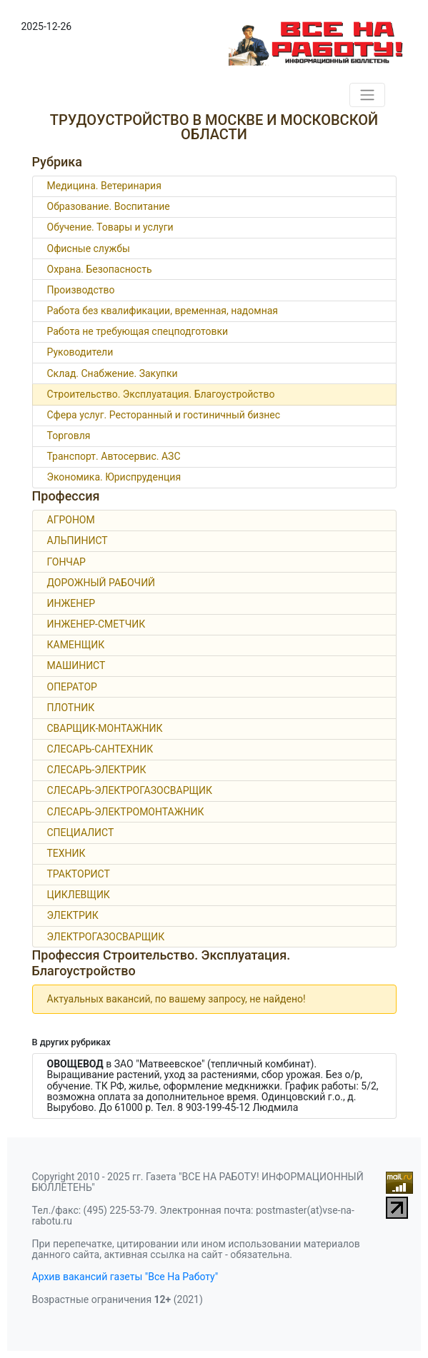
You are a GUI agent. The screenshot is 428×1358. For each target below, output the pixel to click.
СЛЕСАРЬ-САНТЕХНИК (100, 749)
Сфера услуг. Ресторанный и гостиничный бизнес (164, 415)
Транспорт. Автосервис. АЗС (114, 456)
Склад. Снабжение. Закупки (112, 373)
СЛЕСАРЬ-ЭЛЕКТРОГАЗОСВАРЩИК (130, 790)
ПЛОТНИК (71, 707)
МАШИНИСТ (76, 665)
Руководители (80, 352)
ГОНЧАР (66, 562)
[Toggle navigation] (367, 95)
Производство (81, 290)
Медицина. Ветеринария (104, 185)
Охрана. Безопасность (99, 269)
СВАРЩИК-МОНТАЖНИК (105, 728)
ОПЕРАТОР (72, 687)
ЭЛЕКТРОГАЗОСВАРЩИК (106, 936)
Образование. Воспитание (108, 206)
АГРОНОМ (71, 519)
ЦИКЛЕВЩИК (78, 894)
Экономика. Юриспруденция (114, 477)
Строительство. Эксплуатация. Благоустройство (161, 394)
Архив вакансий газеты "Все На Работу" (125, 1276)
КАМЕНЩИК (76, 644)
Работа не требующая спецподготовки (138, 331)
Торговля (69, 435)
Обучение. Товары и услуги (110, 227)
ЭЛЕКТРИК (73, 915)
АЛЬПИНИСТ (77, 540)
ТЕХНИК (66, 853)
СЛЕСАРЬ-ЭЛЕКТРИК (96, 769)
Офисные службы (88, 248)
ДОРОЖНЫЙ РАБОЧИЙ (101, 582)
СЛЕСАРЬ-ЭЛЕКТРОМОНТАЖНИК (125, 812)
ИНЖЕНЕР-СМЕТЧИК (96, 624)
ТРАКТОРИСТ (78, 874)
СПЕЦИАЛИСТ (80, 832)
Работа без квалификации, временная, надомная (163, 310)
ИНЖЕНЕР (71, 603)
